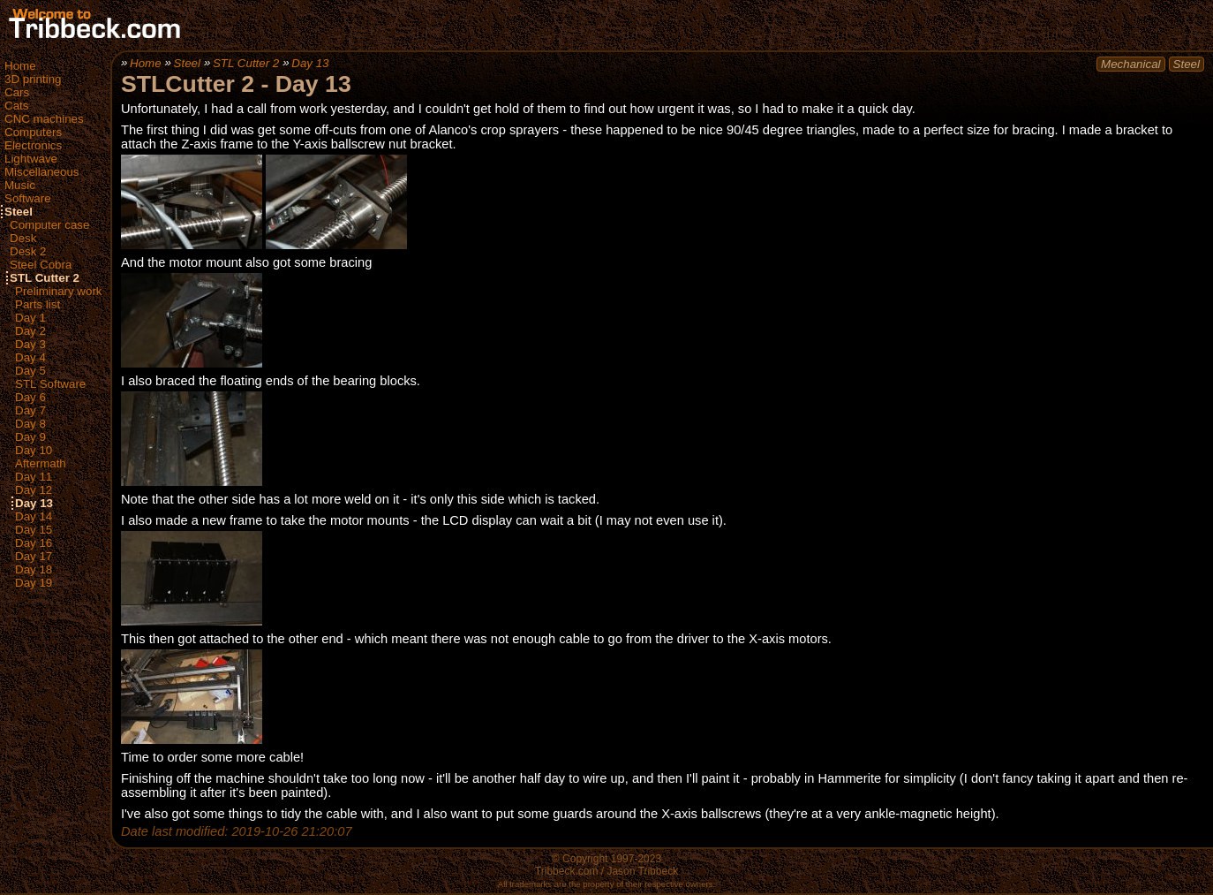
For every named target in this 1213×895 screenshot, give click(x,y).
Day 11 (33, 476)
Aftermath (40, 463)
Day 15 (33, 529)
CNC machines (44, 118)
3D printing (32, 79)
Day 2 (30, 331)
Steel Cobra (41, 264)
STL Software (50, 384)
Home (20, 65)
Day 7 (30, 410)
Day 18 (33, 569)
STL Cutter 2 (44, 277)
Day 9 (30, 437)
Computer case (49, 224)
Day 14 (33, 516)
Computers (33, 132)
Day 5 (30, 370)
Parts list (37, 304)
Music (19, 185)
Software (27, 198)
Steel (18, 211)
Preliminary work (58, 291)
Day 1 (30, 317)
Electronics (33, 145)
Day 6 (30, 397)
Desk (23, 238)
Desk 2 (28, 251)
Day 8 (30, 423)
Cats (16, 105)
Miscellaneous (41, 171)
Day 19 (33, 582)
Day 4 (30, 357)
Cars (16, 92)
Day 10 (33, 450)
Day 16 (33, 543)
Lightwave (30, 158)
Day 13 (34, 503)
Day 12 (33, 490)
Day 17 (33, 556)
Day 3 (30, 344)
